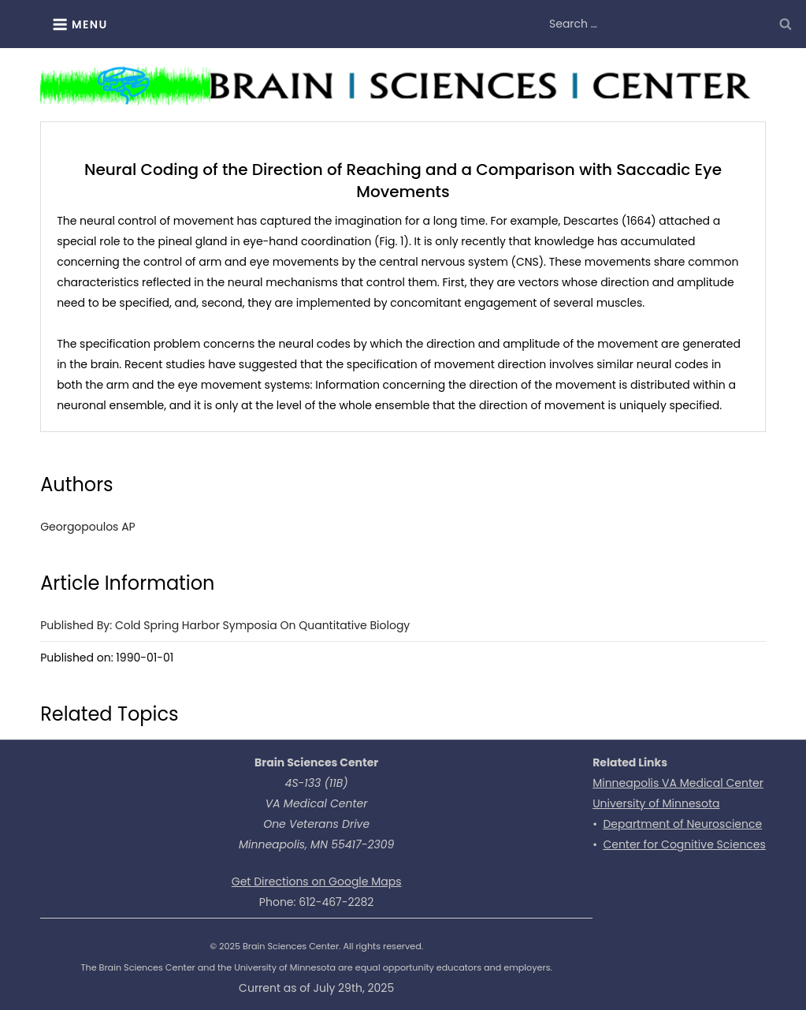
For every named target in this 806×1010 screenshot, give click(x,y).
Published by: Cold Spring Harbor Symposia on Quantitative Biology (225, 625)
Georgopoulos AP (88, 527)
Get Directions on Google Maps (317, 881)
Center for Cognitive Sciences (684, 844)
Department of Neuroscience (682, 824)
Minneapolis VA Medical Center (677, 783)
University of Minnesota (655, 803)
